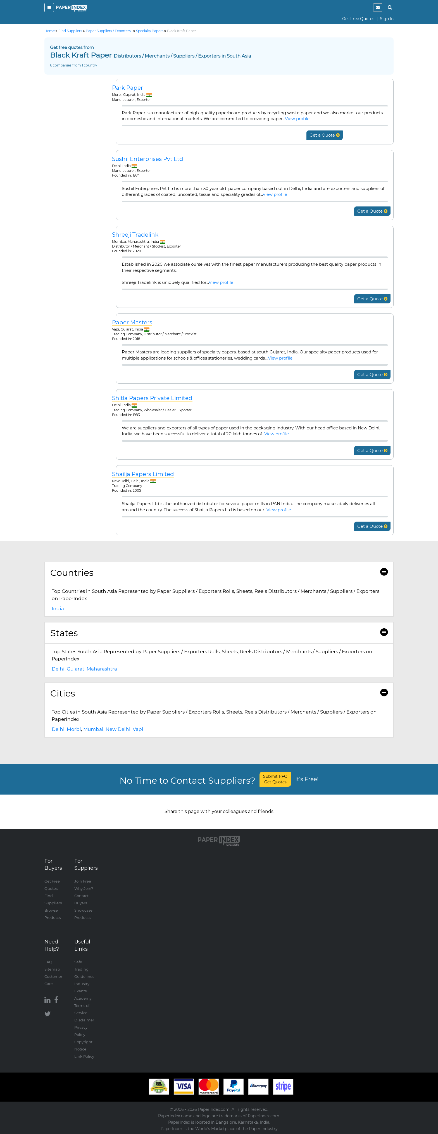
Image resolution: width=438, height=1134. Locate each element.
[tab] (219, 572)
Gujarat (75, 669)
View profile (297, 118)
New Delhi (118, 729)
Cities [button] (219, 693)
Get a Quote (325, 135)
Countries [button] (219, 572)
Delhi (58, 669)
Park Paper (127, 88)
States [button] (219, 632)
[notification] (377, 7)
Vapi (138, 729)
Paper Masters (132, 322)
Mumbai (93, 729)
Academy (83, 998)
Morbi (74, 729)
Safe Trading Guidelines (84, 969)
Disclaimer (84, 1020)
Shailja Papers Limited (143, 474)
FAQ (48, 962)
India (58, 608)
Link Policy (84, 1056)
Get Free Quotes (358, 18)
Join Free (82, 881)
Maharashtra (102, 669)
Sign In (387, 18)
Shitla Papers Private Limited (152, 398)
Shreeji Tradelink (135, 235)
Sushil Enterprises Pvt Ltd (147, 159)
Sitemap (52, 969)
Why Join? (83, 888)
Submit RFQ (275, 779)
